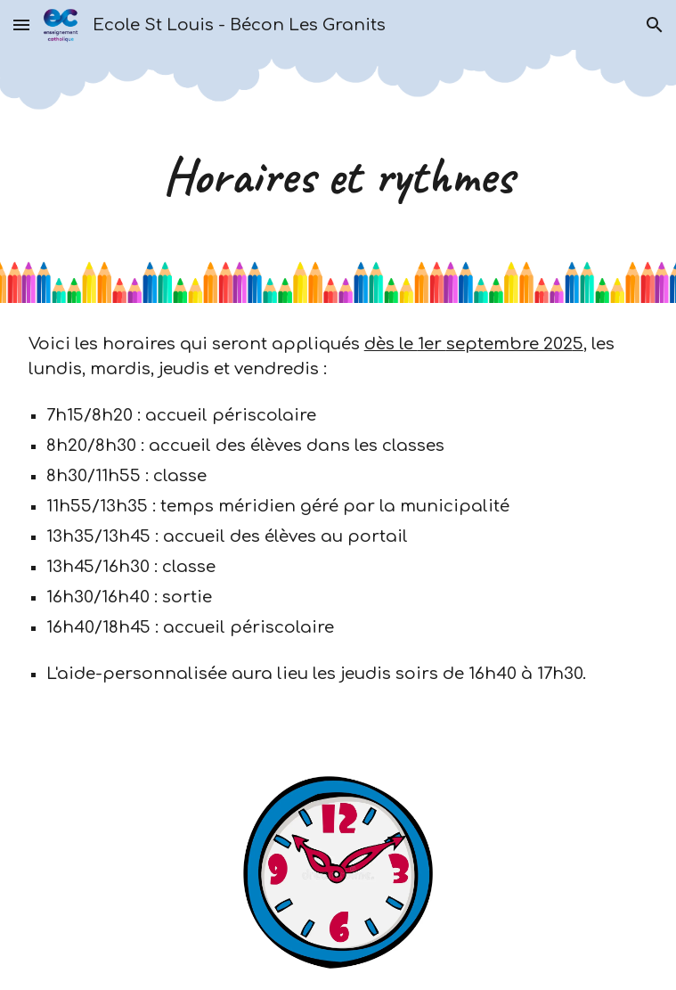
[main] (338, 176)
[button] (21, 24)
